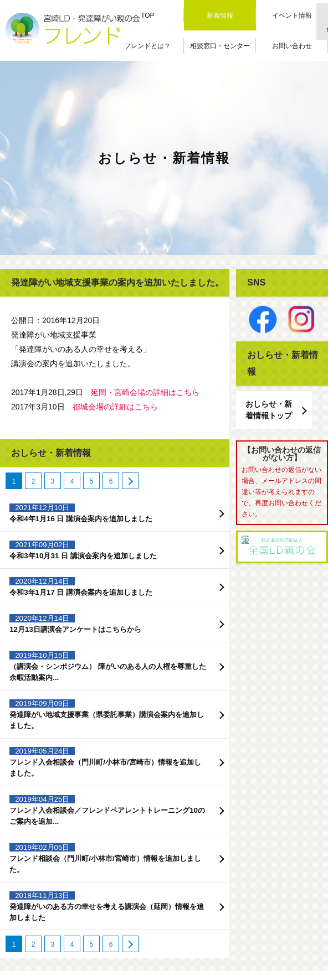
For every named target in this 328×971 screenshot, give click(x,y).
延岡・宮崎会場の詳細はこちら (145, 392)
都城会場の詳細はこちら (115, 406)
